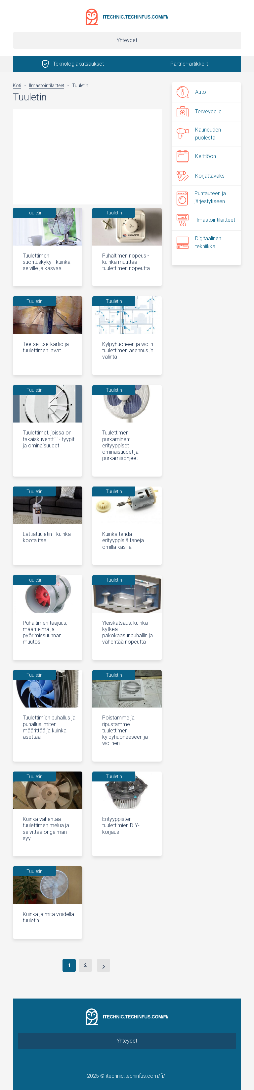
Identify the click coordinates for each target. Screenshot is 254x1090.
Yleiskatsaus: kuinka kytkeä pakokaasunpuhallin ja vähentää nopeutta (127, 632)
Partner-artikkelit (189, 64)
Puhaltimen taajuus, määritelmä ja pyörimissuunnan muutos (45, 632)
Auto (191, 92)
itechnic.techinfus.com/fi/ (135, 17)
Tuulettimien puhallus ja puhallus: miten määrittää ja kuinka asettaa (49, 727)
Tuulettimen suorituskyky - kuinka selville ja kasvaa (46, 262)
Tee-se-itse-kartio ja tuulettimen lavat (46, 347)
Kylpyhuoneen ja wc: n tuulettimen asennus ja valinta (127, 350)
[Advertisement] (87, 155)
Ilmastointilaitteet (206, 220)
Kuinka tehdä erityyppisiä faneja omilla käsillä (123, 540)
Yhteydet (127, 40)
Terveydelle (199, 111)
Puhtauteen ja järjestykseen (201, 197)
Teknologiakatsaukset (78, 64)
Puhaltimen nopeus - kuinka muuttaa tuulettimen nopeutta (126, 262)
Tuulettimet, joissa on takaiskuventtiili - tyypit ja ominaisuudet (48, 439)
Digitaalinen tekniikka (199, 242)
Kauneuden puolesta (199, 134)
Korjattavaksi (201, 176)
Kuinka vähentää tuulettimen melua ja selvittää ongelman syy (46, 828)
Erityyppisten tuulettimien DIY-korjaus (121, 825)
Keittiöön (196, 156)
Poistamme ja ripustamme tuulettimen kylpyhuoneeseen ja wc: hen (125, 730)
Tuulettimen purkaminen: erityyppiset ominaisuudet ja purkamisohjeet (120, 445)
